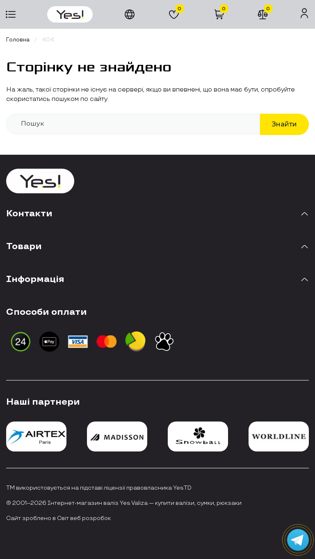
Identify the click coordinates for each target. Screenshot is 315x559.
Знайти (284, 124)
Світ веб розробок (84, 518)
